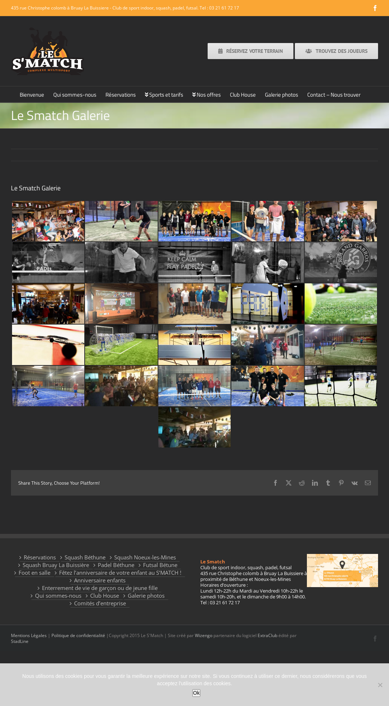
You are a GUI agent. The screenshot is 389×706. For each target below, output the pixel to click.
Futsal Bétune (160, 565)
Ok (196, 693)
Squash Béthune (85, 557)
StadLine (19, 641)
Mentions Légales (29, 635)
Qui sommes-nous (58, 595)
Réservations (40, 557)
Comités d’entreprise (100, 603)
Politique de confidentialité (78, 635)
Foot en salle (34, 572)
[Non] (380, 684)
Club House (104, 595)
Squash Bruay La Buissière (56, 565)
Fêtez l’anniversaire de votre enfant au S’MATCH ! (120, 572)
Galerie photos (146, 595)
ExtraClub (267, 635)
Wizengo (203, 635)
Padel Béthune (116, 565)
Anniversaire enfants (100, 580)
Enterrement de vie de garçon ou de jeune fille (100, 588)
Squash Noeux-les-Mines (145, 557)
